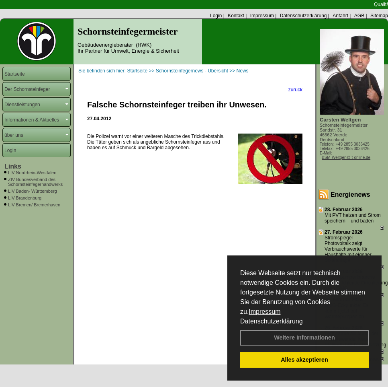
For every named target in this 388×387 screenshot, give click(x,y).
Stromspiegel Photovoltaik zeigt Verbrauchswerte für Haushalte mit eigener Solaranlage (348, 249)
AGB (359, 16)
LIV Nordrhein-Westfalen (32, 172)
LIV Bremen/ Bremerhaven (34, 204)
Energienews (350, 194)
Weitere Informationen (304, 337)
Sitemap (379, 16)
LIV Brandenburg (24, 198)
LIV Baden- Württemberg (32, 191)
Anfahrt (340, 16)
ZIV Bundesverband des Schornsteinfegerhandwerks (35, 182)
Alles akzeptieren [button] (304, 359)
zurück (295, 90)
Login (216, 16)
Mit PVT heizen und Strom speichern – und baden (353, 218)
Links (12, 166)
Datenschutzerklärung (271, 321)
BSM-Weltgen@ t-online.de (346, 157)
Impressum (264, 311)
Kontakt (236, 16)
